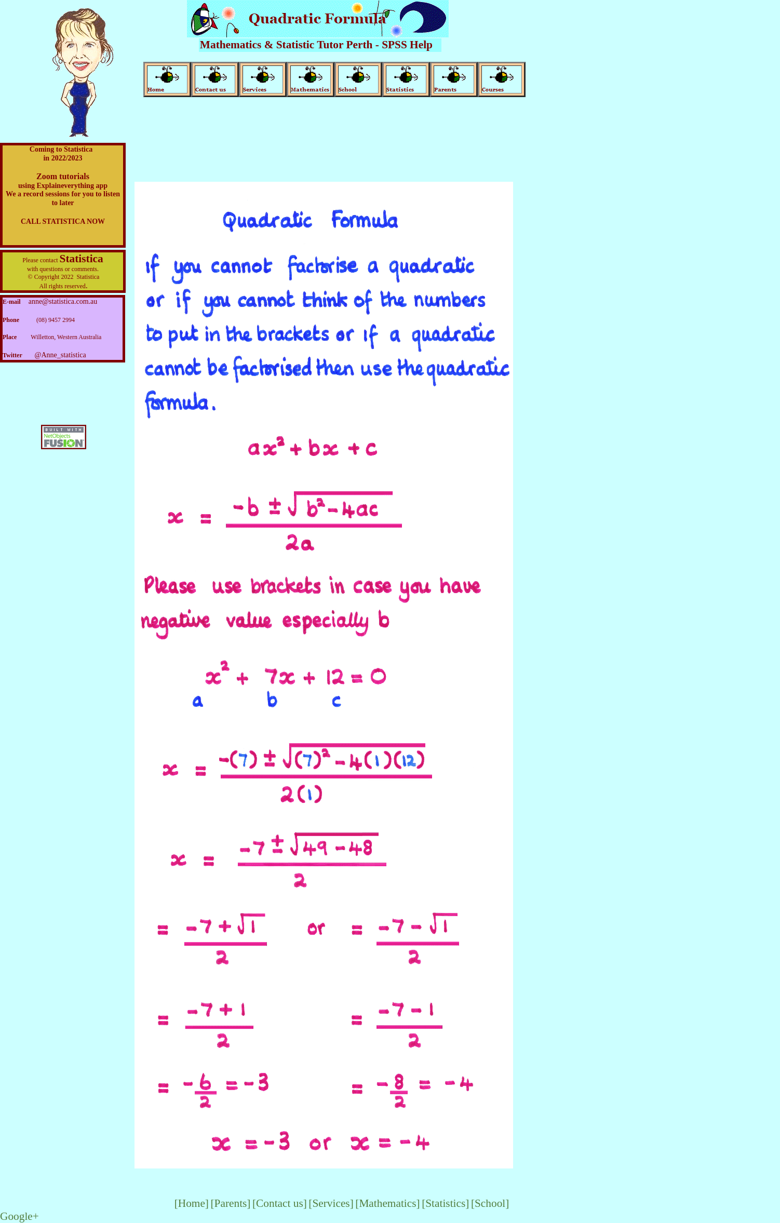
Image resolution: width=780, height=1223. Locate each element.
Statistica (81, 258)
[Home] (191, 1203)
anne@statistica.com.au (63, 301)
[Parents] (230, 1203)
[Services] (330, 1203)
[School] (490, 1203)
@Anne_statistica (60, 355)
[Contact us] (279, 1203)
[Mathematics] (387, 1203)
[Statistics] (445, 1203)
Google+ (19, 1216)
